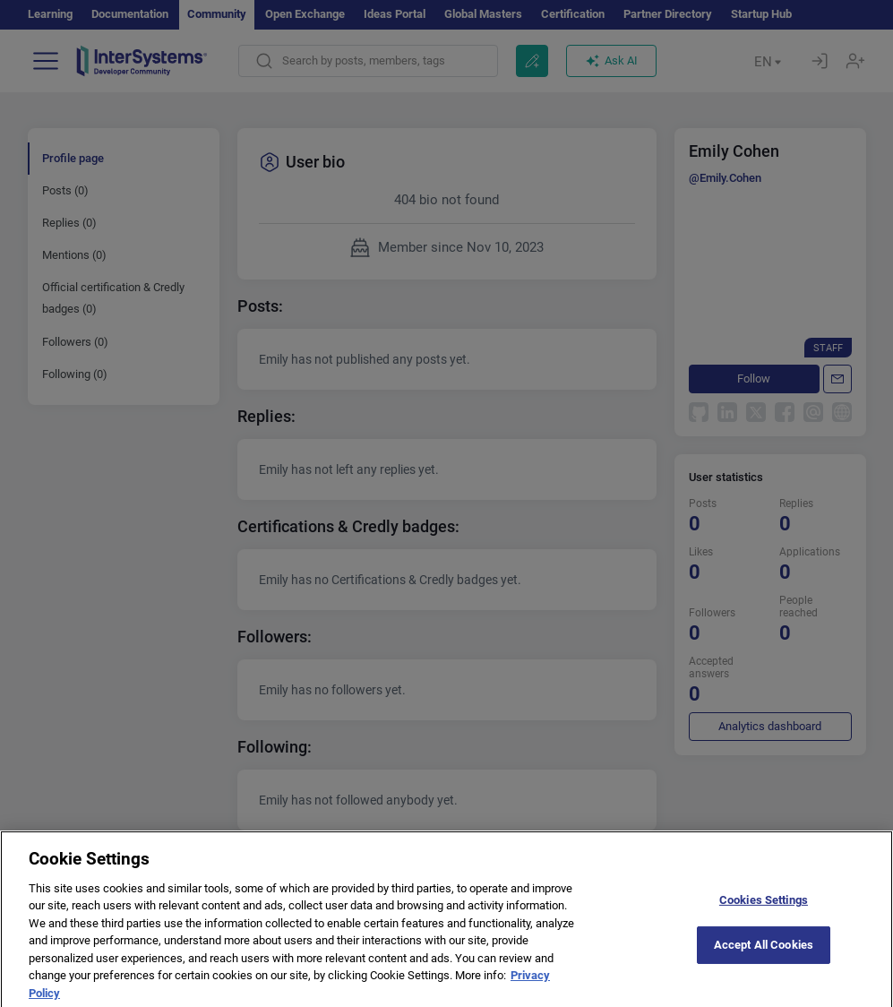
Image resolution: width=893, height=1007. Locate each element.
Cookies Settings (763, 918)
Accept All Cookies (763, 962)
